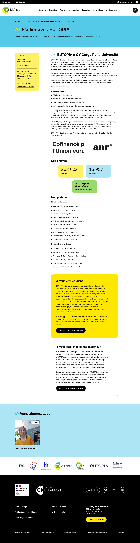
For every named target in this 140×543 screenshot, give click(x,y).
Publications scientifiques (26, 512)
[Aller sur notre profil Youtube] (114, 490)
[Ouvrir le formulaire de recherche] (135, 10)
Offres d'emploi (58, 512)
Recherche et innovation (69, 10)
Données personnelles (47, 532)
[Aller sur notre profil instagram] (122, 490)
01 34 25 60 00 (90, 514)
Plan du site (121, 532)
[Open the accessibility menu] (137, 2)
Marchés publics (59, 507)
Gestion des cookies (70, 532)
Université (42, 10)
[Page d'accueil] (19, 10)
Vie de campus (111, 10)
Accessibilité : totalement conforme (97, 532)
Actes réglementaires (24, 517)
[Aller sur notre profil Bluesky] (105, 490)
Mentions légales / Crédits (22, 532)
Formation (53, 10)
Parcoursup (6, 2)
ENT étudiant (20, 2)
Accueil (18, 21)
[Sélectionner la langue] (124, 2)
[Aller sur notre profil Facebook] (96, 490)
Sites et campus (21, 507)
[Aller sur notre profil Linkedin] (88, 490)
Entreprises (86, 10)
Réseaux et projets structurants (50, 21)
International (98, 10)
